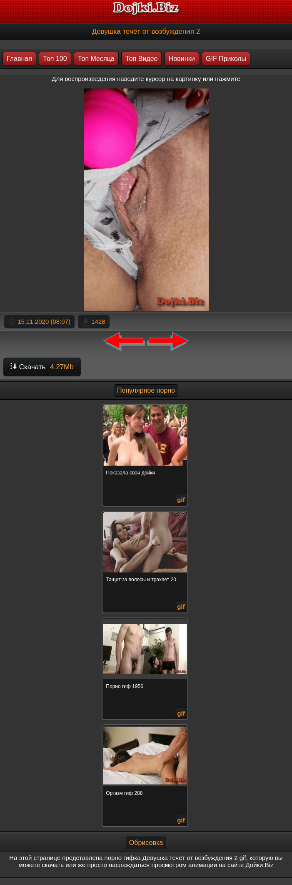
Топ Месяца (96, 58)
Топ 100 (55, 58)
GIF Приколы (226, 58)
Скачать (42, 367)
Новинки (182, 58)
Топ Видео (141, 58)
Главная (19, 58)
